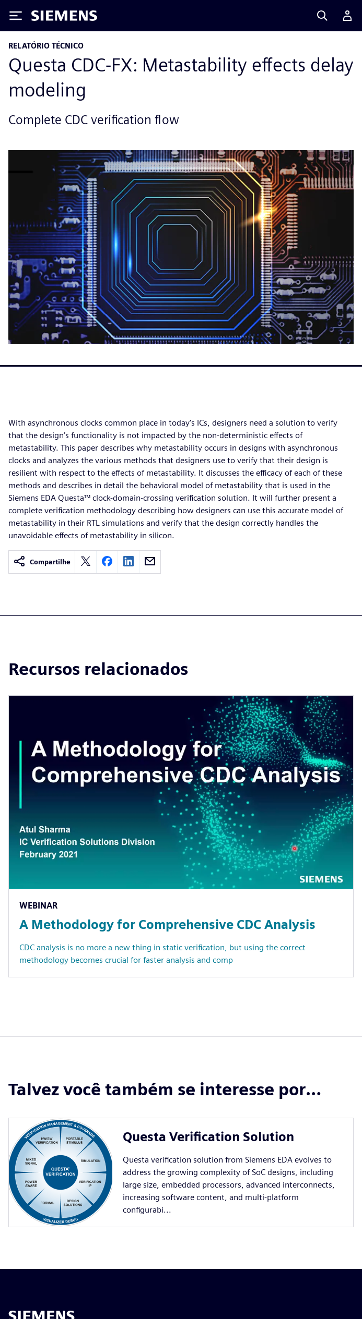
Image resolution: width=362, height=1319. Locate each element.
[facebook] (107, 562)
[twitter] (85, 562)
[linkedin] (128, 562)
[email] (149, 562)
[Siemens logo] (64, 15)
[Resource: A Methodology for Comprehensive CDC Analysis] (181, 836)
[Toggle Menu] (15, 15)
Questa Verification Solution (208, 1136)
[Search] (322, 15)
